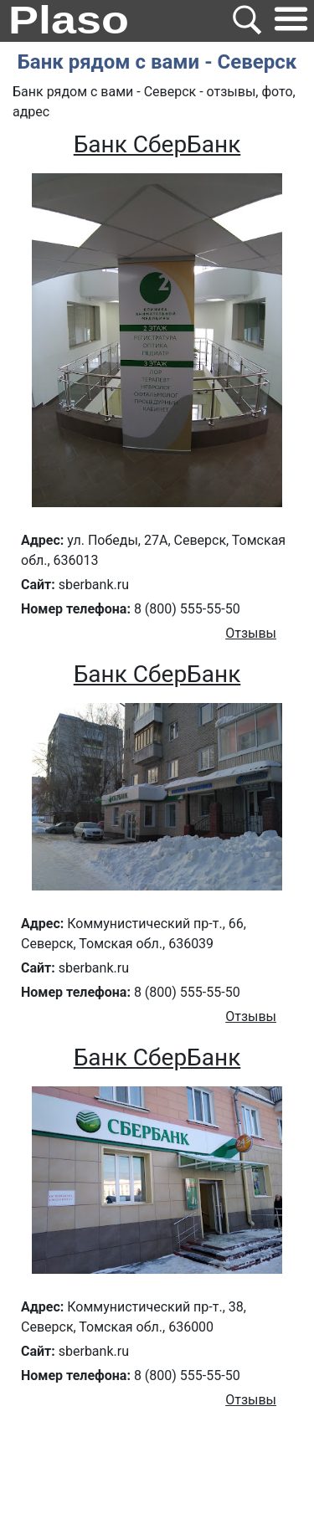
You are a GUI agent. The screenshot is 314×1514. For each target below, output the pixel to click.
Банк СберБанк (157, 144)
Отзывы (250, 633)
